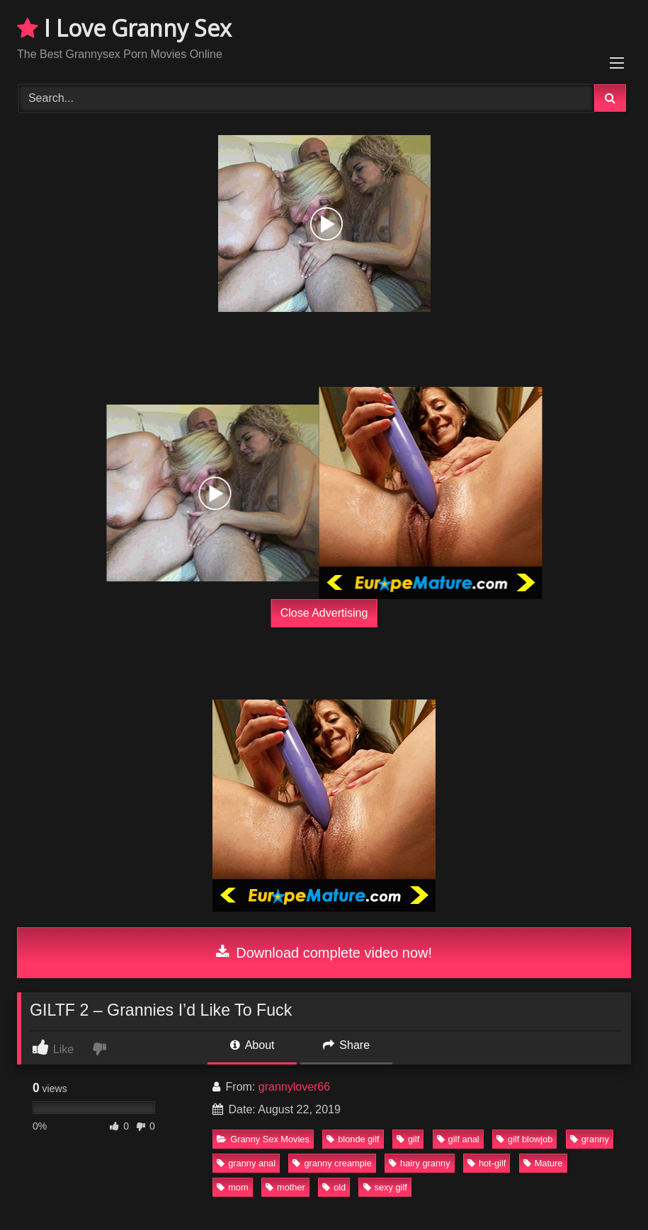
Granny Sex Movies (263, 1139)
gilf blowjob (524, 1139)
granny (589, 1139)
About (252, 1045)
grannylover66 (294, 1087)
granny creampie (331, 1163)
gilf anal (458, 1139)
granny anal (246, 1163)
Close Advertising (324, 613)
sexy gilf (385, 1187)
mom (232, 1187)
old (334, 1187)
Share (346, 1045)
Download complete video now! (324, 953)
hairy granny (419, 1163)
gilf (408, 1139)
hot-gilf (486, 1163)
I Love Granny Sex (124, 28)
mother (285, 1187)
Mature (543, 1163)
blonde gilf (352, 1139)
